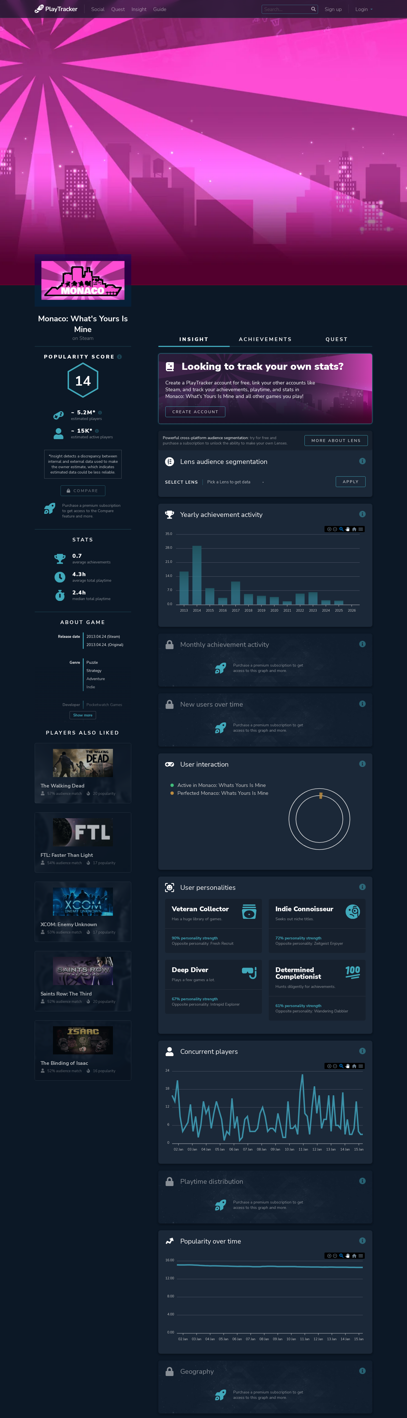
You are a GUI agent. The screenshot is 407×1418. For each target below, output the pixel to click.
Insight (139, 9)
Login (364, 9)
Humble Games (100, 722)
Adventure (95, 679)
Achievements (265, 339)
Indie (90, 687)
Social (97, 9)
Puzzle (92, 662)
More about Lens (336, 451)
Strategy (93, 670)
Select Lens (181, 492)
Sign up (333, 9)
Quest (118, 9)
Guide (159, 9)
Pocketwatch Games (104, 704)
